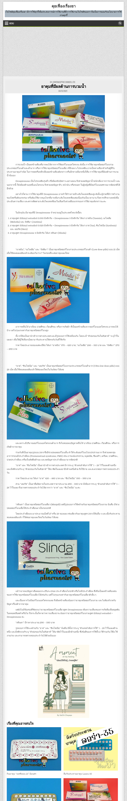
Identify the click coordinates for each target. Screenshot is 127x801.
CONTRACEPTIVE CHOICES (62, 82)
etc (74, 82)
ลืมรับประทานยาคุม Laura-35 (78, 774)
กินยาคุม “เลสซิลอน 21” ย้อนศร (21, 774)
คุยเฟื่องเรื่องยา (64, 5)
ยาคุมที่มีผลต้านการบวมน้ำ (63, 86)
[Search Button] (120, 23)
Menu (11, 23)
